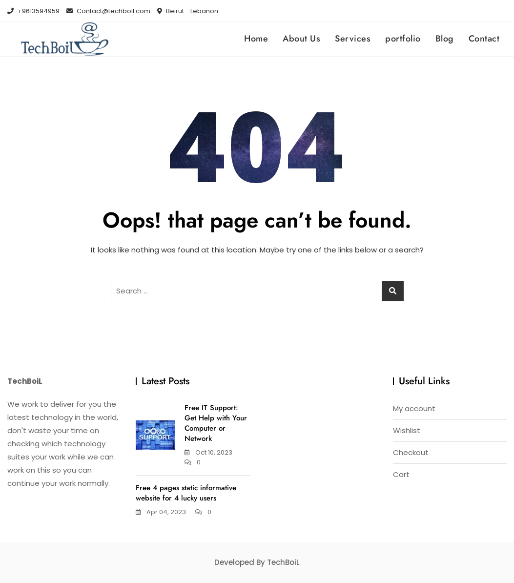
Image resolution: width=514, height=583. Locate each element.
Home (256, 38)
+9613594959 (33, 11)
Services (352, 38)
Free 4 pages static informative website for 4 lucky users (186, 492)
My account (414, 408)
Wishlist (406, 430)
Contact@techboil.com (108, 11)
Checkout (411, 452)
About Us (301, 38)
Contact (484, 38)
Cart (401, 474)
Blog (444, 38)
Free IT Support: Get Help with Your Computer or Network (216, 423)
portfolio (403, 38)
